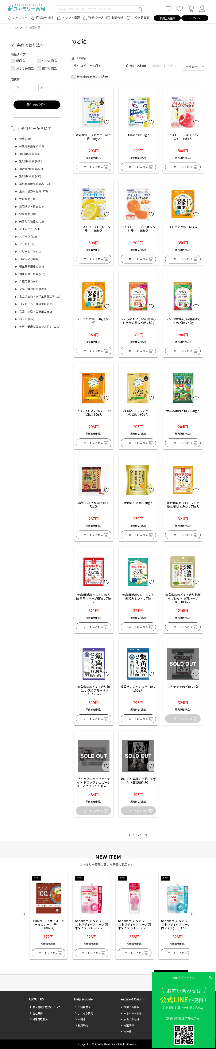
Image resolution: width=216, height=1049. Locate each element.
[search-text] (100, 9)
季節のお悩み (129, 1007)
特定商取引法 (39, 1019)
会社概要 (36, 1013)
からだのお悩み (131, 1013)
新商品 (18, 60)
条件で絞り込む (36, 104)
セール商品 (47, 60)
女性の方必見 (129, 1019)
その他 (125, 1031)
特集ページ (95, 17)
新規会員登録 (167, 18)
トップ (18, 27)
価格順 (172, 66)
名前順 (141, 66)
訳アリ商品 (47, 68)
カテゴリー (20, 17)
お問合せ (117, 17)
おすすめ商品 (22, 68)
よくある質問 (140, 17)
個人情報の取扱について (45, 1007)
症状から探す (45, 17)
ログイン (195, 18)
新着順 (157, 66)
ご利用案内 (82, 1007)
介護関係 (127, 1025)
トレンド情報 (71, 17)
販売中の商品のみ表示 (90, 77)
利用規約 (81, 1025)
